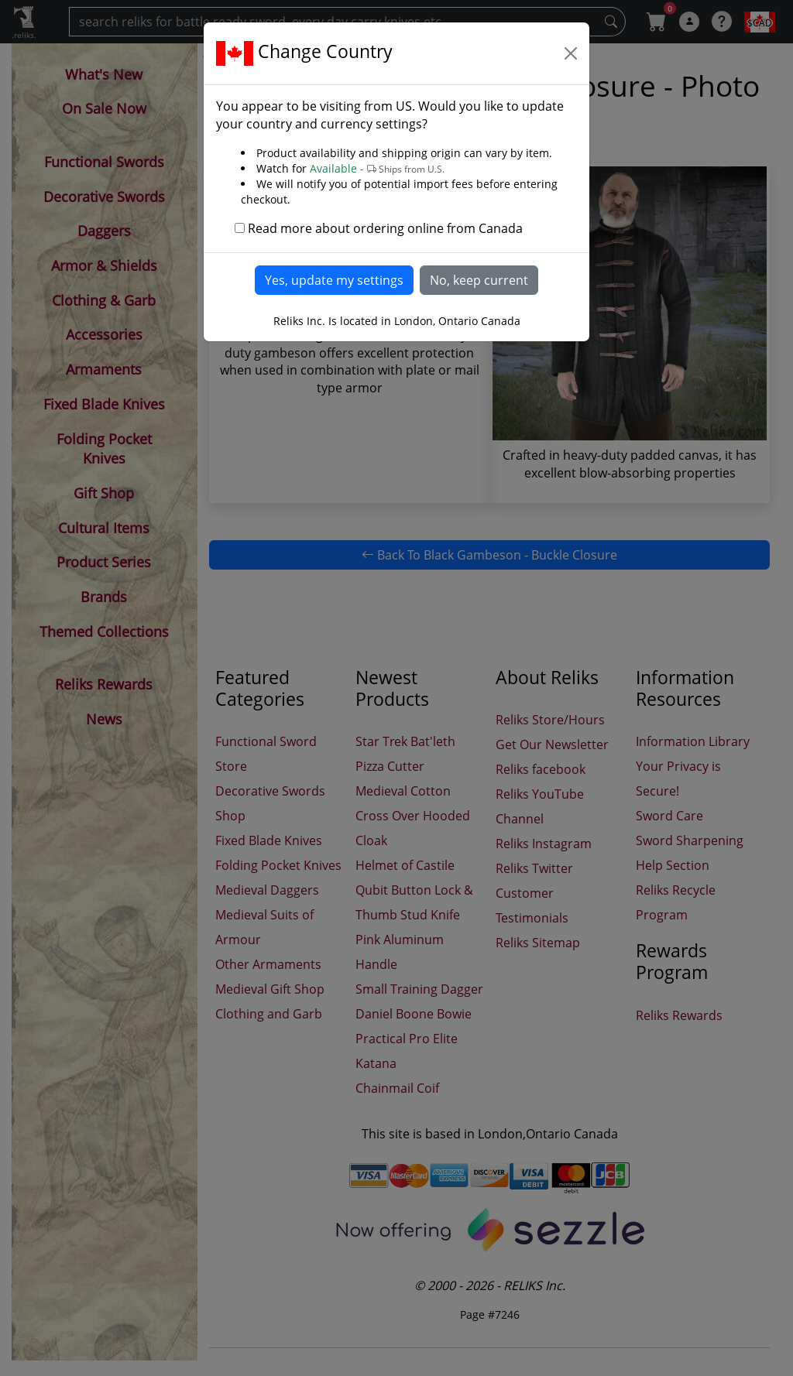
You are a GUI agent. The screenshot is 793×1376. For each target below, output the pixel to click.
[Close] (570, 53)
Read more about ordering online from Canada (385, 228)
